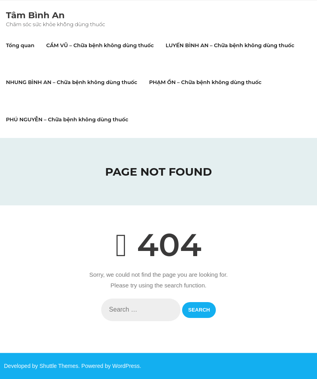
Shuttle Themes (59, 366)
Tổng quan (20, 45)
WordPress (126, 366)
